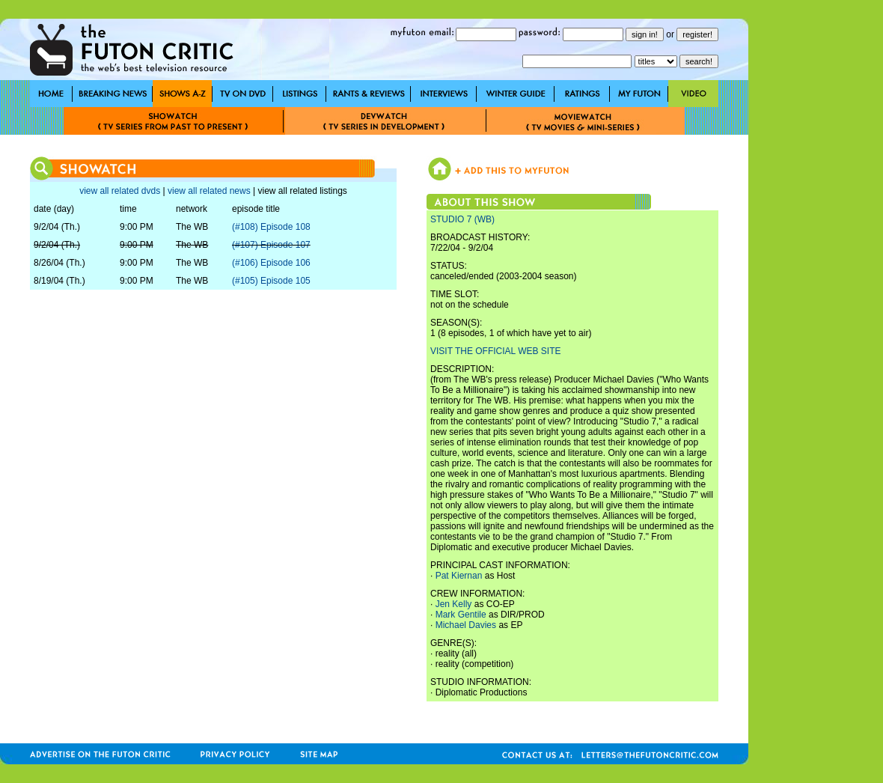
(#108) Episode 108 (271, 227)
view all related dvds (119, 191)
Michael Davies (466, 625)
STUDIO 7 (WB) (462, 219)
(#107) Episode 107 (271, 245)
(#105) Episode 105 (271, 280)
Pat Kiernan (459, 575)
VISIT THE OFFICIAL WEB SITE (495, 351)
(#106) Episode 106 (271, 263)
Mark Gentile (461, 614)
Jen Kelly (454, 604)
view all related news (209, 191)
